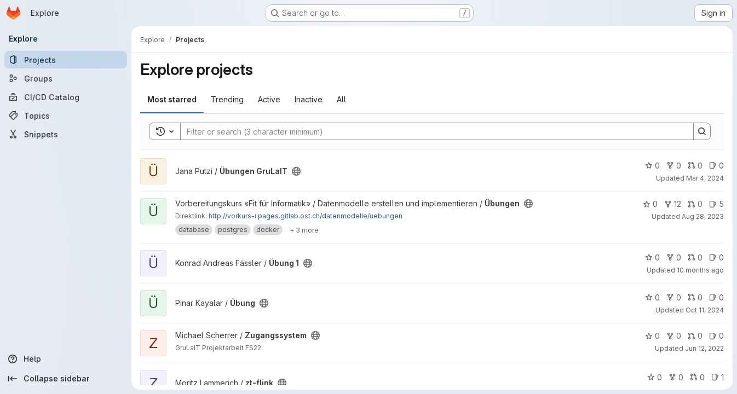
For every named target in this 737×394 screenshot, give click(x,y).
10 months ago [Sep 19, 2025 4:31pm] (700, 270)
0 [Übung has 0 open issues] (716, 297)
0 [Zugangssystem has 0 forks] (673, 335)
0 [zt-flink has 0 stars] (654, 377)
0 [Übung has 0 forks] (673, 297)
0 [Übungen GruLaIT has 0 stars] (652, 165)
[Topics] (65, 115)
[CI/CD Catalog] (65, 97)
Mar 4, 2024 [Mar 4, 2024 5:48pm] (705, 178)
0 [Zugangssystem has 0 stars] (652, 335)
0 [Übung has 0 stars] (652, 297)
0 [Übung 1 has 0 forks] (673, 257)
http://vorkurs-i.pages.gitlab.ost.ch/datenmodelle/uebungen (305, 216)
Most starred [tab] (172, 99)
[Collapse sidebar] (65, 378)
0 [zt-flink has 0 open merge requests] (697, 377)
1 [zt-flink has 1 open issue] (717, 377)
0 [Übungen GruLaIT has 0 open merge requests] (695, 165)
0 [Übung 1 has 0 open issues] (716, 257)
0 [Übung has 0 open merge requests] (695, 297)
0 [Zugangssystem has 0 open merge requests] (695, 335)
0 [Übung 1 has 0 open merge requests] (695, 257)
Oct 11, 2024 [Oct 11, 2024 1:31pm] (705, 310)
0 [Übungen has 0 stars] (650, 203)
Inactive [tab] (309, 99)
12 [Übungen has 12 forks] (672, 203)
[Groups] (65, 78)
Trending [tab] (227, 99)
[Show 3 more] (304, 229)
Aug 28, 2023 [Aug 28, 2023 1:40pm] (703, 216)
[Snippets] (65, 134)
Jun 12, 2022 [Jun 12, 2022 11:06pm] (704, 348)
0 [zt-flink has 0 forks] (676, 377)
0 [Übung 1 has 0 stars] (652, 257)
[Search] (431, 131)
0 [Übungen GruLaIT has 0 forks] (673, 165)
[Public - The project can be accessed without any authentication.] (296, 171)
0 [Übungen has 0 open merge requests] (695, 203)
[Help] (65, 359)
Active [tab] (269, 99)
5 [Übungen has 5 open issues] (716, 203)
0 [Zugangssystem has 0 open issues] (716, 335)
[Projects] (65, 59)
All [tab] (341, 99)
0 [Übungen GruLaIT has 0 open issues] (716, 165)
